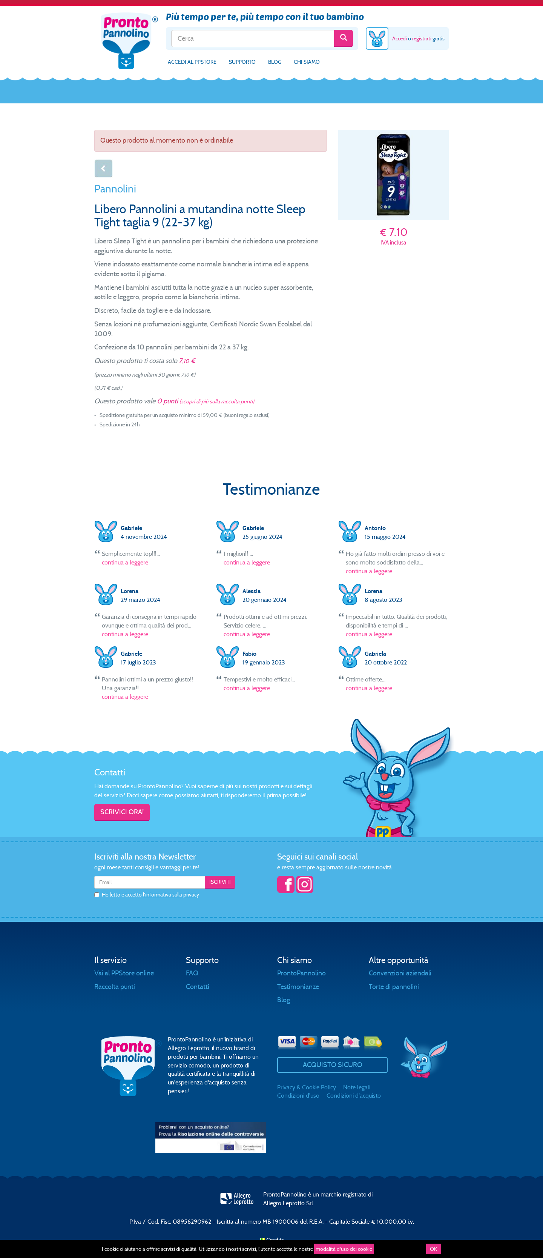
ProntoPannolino (301, 973)
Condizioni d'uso (298, 1095)
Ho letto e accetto (146, 894)
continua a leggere (125, 562)
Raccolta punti (114, 987)
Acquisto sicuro (332, 1065)
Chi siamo (307, 61)
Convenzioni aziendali (400, 973)
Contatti (197, 987)
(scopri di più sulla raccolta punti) (216, 401)
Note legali (356, 1087)
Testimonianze (298, 987)
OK (433, 1249)
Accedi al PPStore (192, 61)
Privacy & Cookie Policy (306, 1087)
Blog (274, 61)
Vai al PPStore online (124, 973)
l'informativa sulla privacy (171, 894)
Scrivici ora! (122, 812)
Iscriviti (220, 881)
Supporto (242, 61)
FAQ (192, 973)
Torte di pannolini (394, 987)
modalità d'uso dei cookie (344, 1249)
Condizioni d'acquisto (354, 1095)
